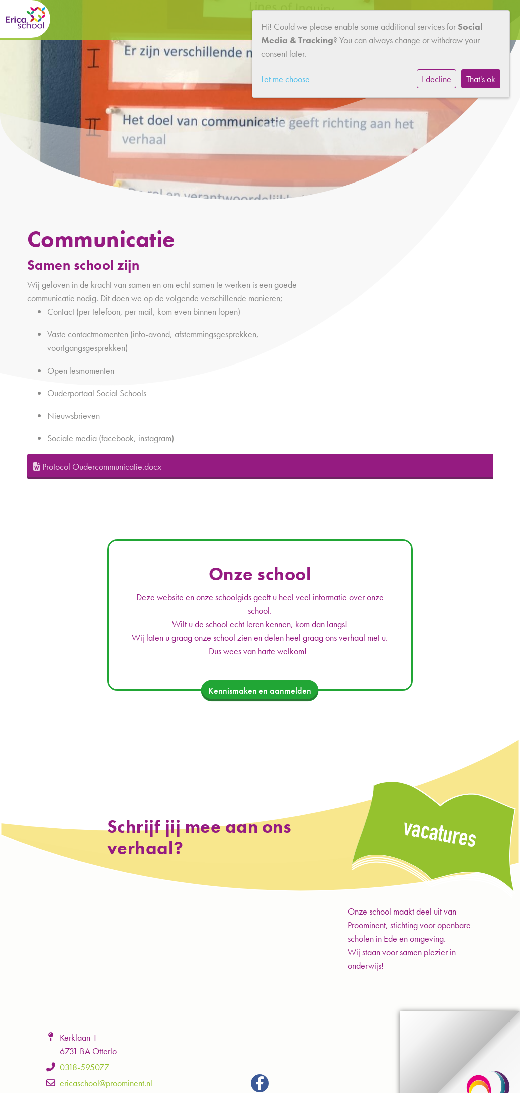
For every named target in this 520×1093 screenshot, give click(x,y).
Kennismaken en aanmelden (259, 690)
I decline (436, 79)
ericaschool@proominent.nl (106, 1083)
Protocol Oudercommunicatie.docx (97, 466)
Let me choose (285, 79)
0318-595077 (84, 1067)
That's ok (480, 79)
